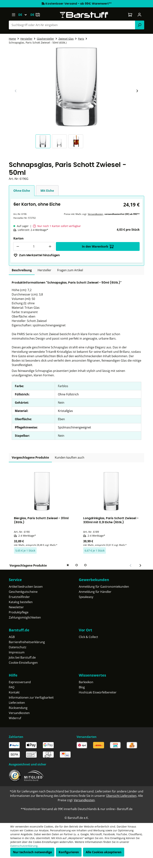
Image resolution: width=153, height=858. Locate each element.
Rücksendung (18, 708)
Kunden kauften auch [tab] (69, 457)
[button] (44, 141)
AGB (12, 637)
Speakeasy (86, 597)
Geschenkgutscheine (23, 592)
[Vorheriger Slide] (16, 91)
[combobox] (72, 25)
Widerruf (15, 718)
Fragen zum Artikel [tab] (70, 270)
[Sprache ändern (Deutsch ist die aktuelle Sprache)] (24, 14)
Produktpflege (18, 612)
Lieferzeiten (17, 703)
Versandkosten (95, 214)
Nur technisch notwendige (32, 852)
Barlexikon (86, 682)
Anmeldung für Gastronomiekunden (104, 587)
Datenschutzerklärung (24, 846)
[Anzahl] (34, 246)
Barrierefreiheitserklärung (27, 642)
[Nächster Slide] (137, 91)
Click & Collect (88, 637)
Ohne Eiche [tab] (21, 191)
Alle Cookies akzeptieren (103, 852)
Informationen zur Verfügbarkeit (31, 697)
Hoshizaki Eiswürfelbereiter (98, 692)
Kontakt (14, 692)
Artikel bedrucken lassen (26, 587)
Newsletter (16, 607)
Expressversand (20, 682)
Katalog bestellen (21, 602)
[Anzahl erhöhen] (50, 246)
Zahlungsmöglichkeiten (25, 617)
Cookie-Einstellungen (23, 663)
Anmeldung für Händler (95, 592)
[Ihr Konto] (139, 14)
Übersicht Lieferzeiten (121, 796)
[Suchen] (139, 25)
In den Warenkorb (98, 246)
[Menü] (13, 14)
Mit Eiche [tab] (47, 191)
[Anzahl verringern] (17, 246)
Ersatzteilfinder (19, 597)
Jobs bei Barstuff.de (22, 657)
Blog (82, 687)
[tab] (22, 270)
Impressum (17, 652)
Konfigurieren (69, 852)
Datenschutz (17, 647)
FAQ (11, 687)
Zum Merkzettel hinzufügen (37, 255)
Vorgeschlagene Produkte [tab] (30, 457)
